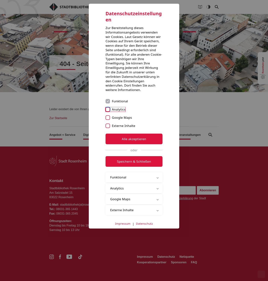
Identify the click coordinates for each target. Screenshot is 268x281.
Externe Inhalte (123, 126)
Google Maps (122, 117)
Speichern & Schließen (134, 161)
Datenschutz (144, 223)
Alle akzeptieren (134, 139)
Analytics (118, 109)
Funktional (120, 101)
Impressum (123, 223)
